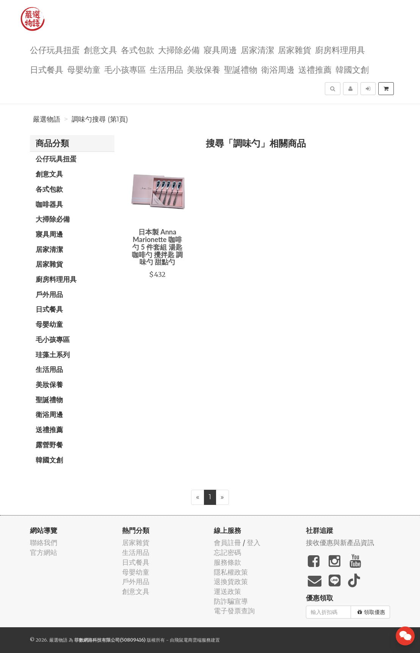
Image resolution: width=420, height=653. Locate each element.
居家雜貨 (294, 49)
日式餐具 (46, 69)
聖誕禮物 (240, 69)
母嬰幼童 (83, 69)
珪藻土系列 (53, 354)
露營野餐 (49, 445)
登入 (253, 542)
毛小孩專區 (125, 69)
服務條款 (227, 562)
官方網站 (43, 552)
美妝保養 (203, 69)
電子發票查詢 (234, 610)
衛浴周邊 (278, 69)
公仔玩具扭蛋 (55, 49)
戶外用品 (49, 294)
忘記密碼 (227, 552)
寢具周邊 (220, 49)
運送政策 (227, 591)
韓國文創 (352, 69)
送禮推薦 (315, 69)
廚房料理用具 (340, 49)
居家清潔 (257, 49)
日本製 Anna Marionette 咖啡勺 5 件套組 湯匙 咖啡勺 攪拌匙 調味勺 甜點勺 (157, 247)
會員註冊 (227, 542)
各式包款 (137, 49)
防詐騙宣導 (231, 601)
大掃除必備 (179, 49)
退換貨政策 (231, 581)
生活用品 (166, 69)
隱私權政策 (231, 572)
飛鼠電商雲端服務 (192, 640)
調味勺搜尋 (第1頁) (100, 119)
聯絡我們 (43, 542)
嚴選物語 (46, 119)
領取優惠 (371, 612)
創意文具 (100, 49)
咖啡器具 (49, 204)
